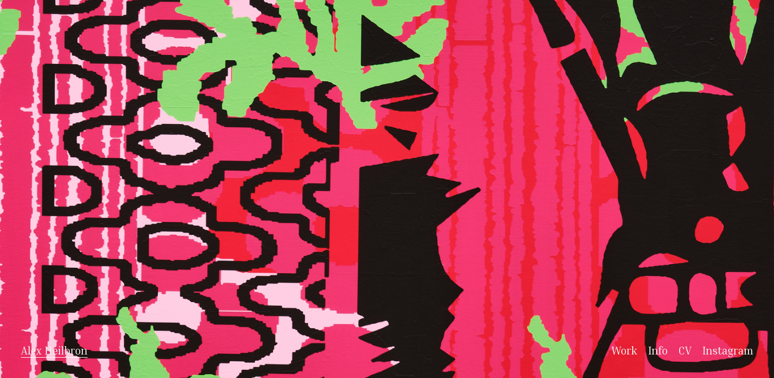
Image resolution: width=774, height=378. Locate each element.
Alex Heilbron (54, 350)
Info (659, 350)
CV (686, 350)
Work (625, 350)
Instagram (727, 350)
